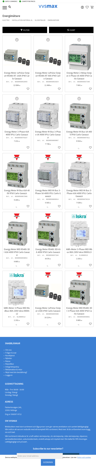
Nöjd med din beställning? (16, 372)
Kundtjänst (10, 355)
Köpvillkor (9, 364)
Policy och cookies (84, 457)
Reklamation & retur (13, 369)
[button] (4, 8)
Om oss (8, 350)
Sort (72, 30)
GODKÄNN (48, 462)
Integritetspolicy (12, 367)
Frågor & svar (10, 353)
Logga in (8, 375)
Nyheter (8, 358)
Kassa (7, 361)
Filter (26, 30)
